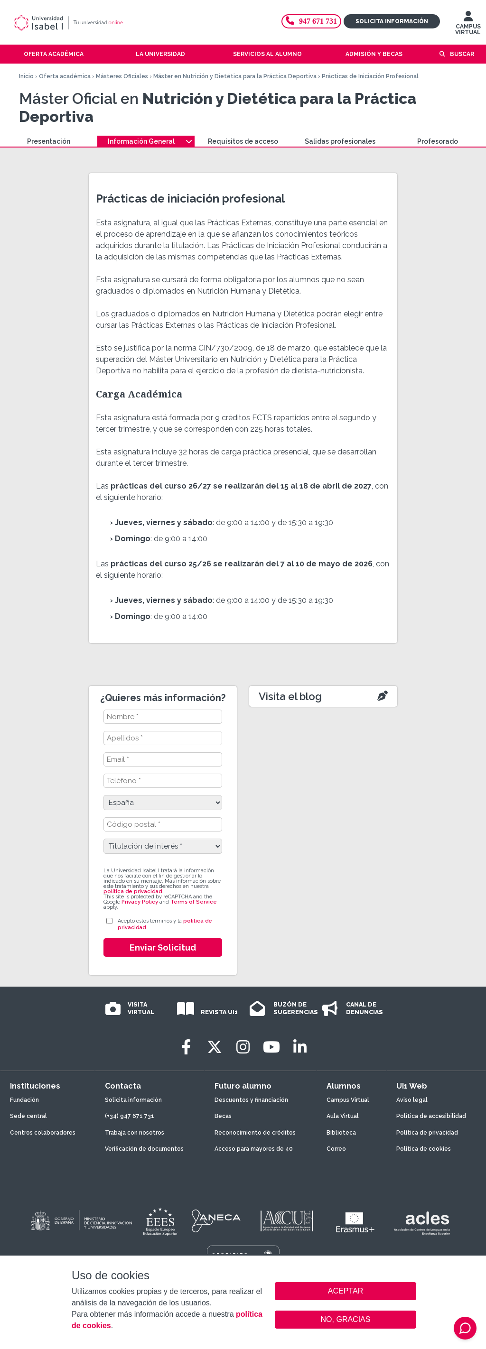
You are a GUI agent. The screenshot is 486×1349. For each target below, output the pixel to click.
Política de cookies (423, 1149)
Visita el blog (290, 696)
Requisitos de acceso (243, 141)
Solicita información (391, 21)
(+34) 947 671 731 (129, 1116)
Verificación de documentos (144, 1149)
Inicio (26, 76)
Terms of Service (193, 902)
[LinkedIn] (300, 1047)
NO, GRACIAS (346, 1319)
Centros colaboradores (42, 1132)
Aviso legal (412, 1100)
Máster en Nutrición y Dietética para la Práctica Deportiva (235, 76)
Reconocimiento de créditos (255, 1132)
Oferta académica (65, 76)
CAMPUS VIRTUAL (468, 25)
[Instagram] (243, 1047)
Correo (336, 1149)
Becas (223, 1116)
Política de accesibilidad (431, 1116)
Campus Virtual (348, 1100)
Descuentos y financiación (251, 1100)
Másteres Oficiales (122, 76)
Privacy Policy (140, 902)
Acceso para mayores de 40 (254, 1149)
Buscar (462, 54)
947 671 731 (311, 21)
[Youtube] (271, 1047)
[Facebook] (186, 1047)
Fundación (24, 1100)
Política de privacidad (427, 1132)
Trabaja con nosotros (134, 1132)
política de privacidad (132, 891)
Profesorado (437, 141)
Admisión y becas (374, 54)
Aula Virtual (343, 1116)
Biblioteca (341, 1132)
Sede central (28, 1116)
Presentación (48, 141)
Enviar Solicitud (163, 947)
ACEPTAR (345, 1291)
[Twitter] (214, 1047)
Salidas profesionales (340, 141)
